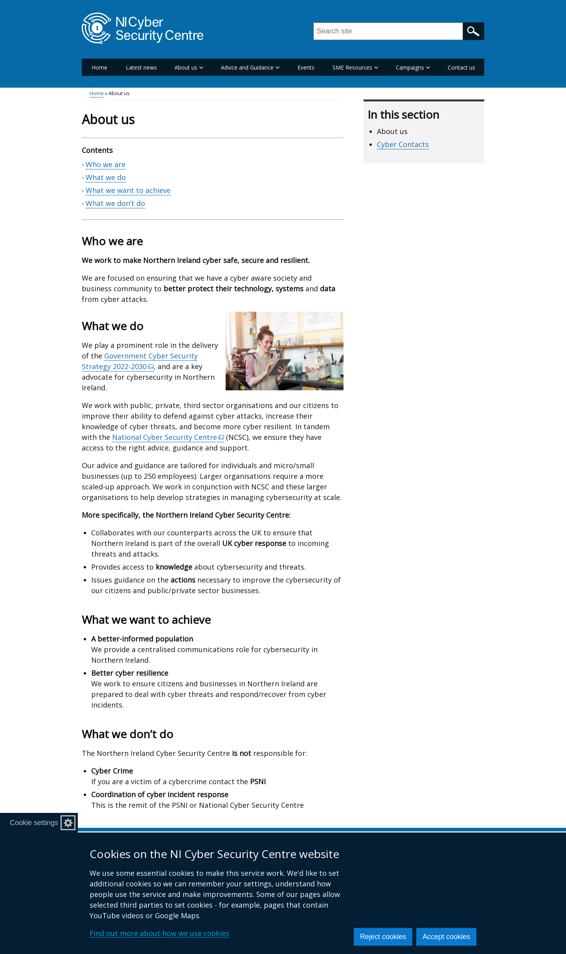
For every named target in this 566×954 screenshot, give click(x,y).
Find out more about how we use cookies (159, 933)
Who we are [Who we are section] (105, 164)
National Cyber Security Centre (168, 437)
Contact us (461, 67)
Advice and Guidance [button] (250, 67)
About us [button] (189, 67)
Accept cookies (446, 937)
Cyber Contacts (403, 144)
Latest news (141, 67)
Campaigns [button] (413, 67)
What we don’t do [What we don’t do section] (115, 203)
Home (99, 67)
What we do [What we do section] (106, 177)
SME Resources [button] (355, 67)
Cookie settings (34, 823)
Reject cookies (383, 937)
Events (306, 67)
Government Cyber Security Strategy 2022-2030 (140, 361)
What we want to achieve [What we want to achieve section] (128, 190)
